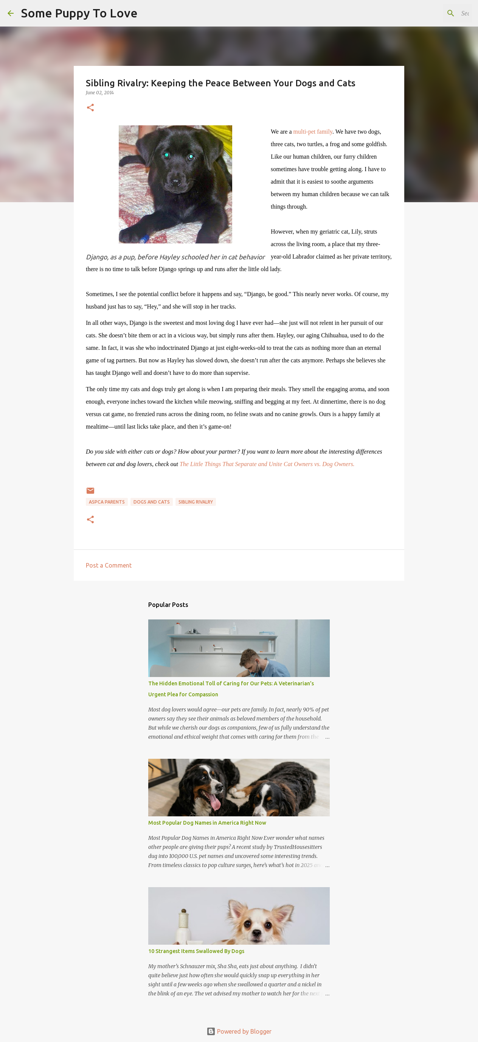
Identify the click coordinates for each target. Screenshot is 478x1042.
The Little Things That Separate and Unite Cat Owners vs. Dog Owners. (267, 464)
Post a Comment (109, 565)
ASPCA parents (107, 501)
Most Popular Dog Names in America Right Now (207, 823)
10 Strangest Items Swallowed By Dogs (196, 951)
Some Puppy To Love (79, 13)
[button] (90, 108)
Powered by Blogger (239, 1031)
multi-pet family (312, 131)
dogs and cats (151, 501)
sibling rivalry (195, 501)
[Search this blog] (432, 13)
